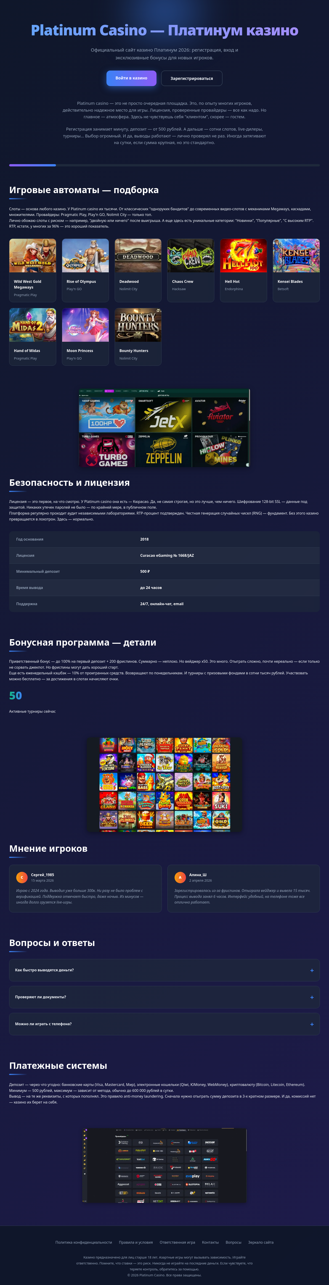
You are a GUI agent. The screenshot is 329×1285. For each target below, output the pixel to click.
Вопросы (233, 1242)
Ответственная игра (177, 1242)
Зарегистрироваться (192, 78)
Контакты (210, 1242)
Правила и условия (136, 1242)
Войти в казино (131, 78)
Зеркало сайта (261, 1242)
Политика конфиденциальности (83, 1242)
